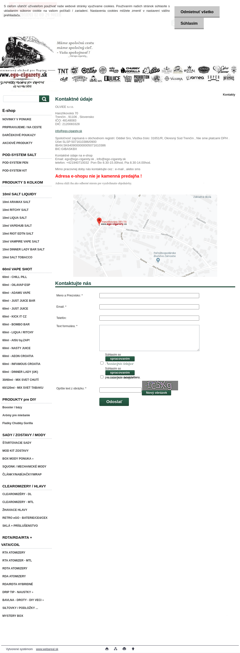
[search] (43, 98)
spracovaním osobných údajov (120, 359)
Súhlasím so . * (120, 359)
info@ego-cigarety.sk (68, 131)
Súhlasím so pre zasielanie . (122, 373)
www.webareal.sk (47, 649)
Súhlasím (189, 23)
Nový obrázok (156, 392)
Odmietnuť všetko (196, 12)
